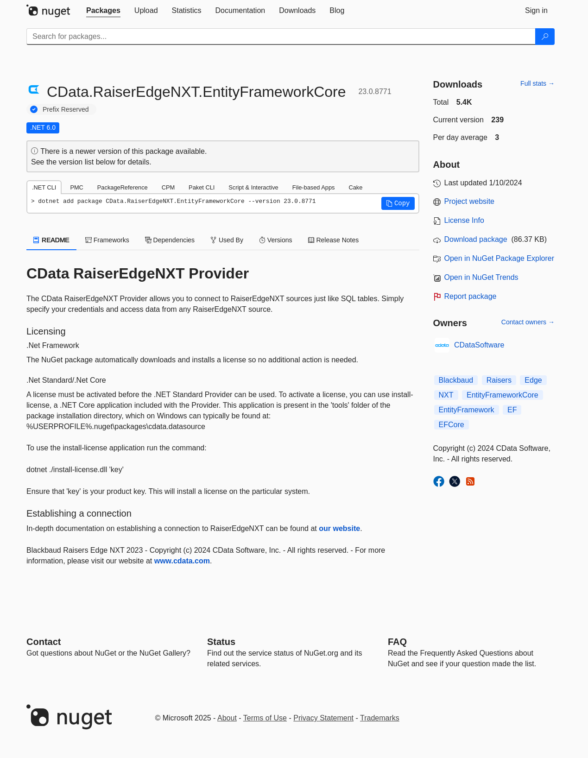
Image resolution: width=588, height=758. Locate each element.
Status (221, 642)
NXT (446, 395)
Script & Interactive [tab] (253, 187)
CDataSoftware (479, 345)
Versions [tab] (275, 240)
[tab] (103, 10)
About (227, 718)
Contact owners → (528, 322)
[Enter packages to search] (281, 36)
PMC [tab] (76, 187)
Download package (475, 239)
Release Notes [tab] (333, 240)
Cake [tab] (355, 187)
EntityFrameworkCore (502, 395)
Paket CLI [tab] (202, 187)
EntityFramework (466, 410)
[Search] (545, 36)
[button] (398, 203)
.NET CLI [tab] (44, 187)
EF (512, 410)
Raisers (499, 380)
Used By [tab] (226, 240)
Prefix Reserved (66, 109)
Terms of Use (265, 718)
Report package (470, 296)
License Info (464, 220)
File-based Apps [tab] (313, 187)
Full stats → (537, 83)
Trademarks (379, 718)
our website (339, 528)
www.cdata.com (182, 561)
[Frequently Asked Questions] (397, 642)
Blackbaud (456, 380)
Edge (533, 380)
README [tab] (51, 240)
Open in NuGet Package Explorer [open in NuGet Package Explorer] (499, 258)
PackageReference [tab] (122, 187)
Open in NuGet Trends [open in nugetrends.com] (481, 277)
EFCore (451, 425)
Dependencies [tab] (170, 240)
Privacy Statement (323, 718)
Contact (43, 642)
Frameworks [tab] (107, 240)
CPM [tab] (168, 187)
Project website (469, 201)
